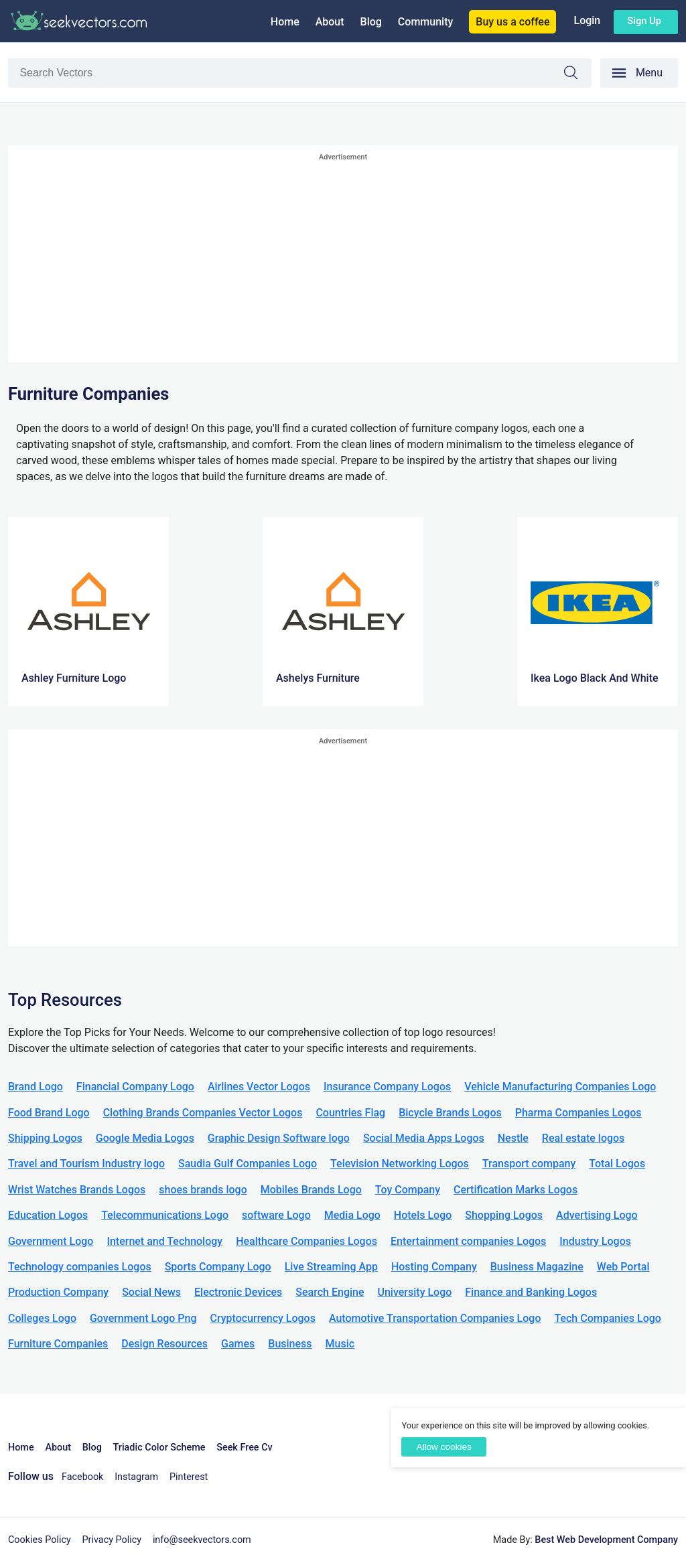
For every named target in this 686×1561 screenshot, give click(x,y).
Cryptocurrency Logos (262, 1318)
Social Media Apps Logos (423, 1138)
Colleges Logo (42, 1318)
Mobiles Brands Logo (311, 1189)
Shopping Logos (504, 1215)
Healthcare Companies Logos (306, 1241)
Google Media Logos (145, 1138)
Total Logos (617, 1163)
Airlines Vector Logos (259, 1086)
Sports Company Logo (218, 1266)
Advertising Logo (597, 1215)
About (330, 21)
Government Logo (50, 1241)
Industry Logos (595, 1241)
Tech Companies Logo (607, 1318)
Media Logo (352, 1215)
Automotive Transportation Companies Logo (435, 1318)
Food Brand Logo (49, 1112)
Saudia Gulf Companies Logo (247, 1163)
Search (577, 75)
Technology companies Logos (79, 1266)
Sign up (644, 21)
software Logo (276, 1215)
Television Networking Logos (399, 1163)
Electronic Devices (238, 1292)
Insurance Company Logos (387, 1086)
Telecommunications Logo (164, 1215)
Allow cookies (443, 1447)
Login (586, 20)
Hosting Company (434, 1266)
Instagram (136, 1477)
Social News (151, 1292)
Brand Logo (35, 1086)
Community (425, 21)
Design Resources (164, 1343)
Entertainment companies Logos (468, 1241)
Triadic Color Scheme (159, 1447)
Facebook (83, 1477)
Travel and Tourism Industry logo (86, 1163)
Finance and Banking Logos (531, 1292)
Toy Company (407, 1189)
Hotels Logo (423, 1215)
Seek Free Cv (244, 1447)
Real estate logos (583, 1138)
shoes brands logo (203, 1189)
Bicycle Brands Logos (450, 1112)
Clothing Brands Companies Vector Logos (203, 1112)
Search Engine (329, 1292)
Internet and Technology (164, 1241)
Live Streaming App (331, 1266)
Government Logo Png (143, 1318)
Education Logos (48, 1215)
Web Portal (623, 1266)
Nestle (513, 1138)
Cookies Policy (39, 1540)
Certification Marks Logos (515, 1189)
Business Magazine (537, 1266)
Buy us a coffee (512, 21)
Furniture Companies (58, 1343)
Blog (371, 21)
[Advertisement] (343, 258)
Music (340, 1343)
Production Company (58, 1292)
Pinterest (188, 1477)
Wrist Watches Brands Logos (76, 1189)
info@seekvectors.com (202, 1540)
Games (238, 1343)
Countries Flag (350, 1112)
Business (290, 1343)
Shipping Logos (45, 1138)
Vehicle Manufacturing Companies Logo (560, 1086)
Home (285, 21)
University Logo (414, 1292)
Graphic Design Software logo (279, 1138)
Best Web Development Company (606, 1540)
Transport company (528, 1163)
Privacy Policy (112, 1540)
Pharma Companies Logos (578, 1112)
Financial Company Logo (135, 1086)
